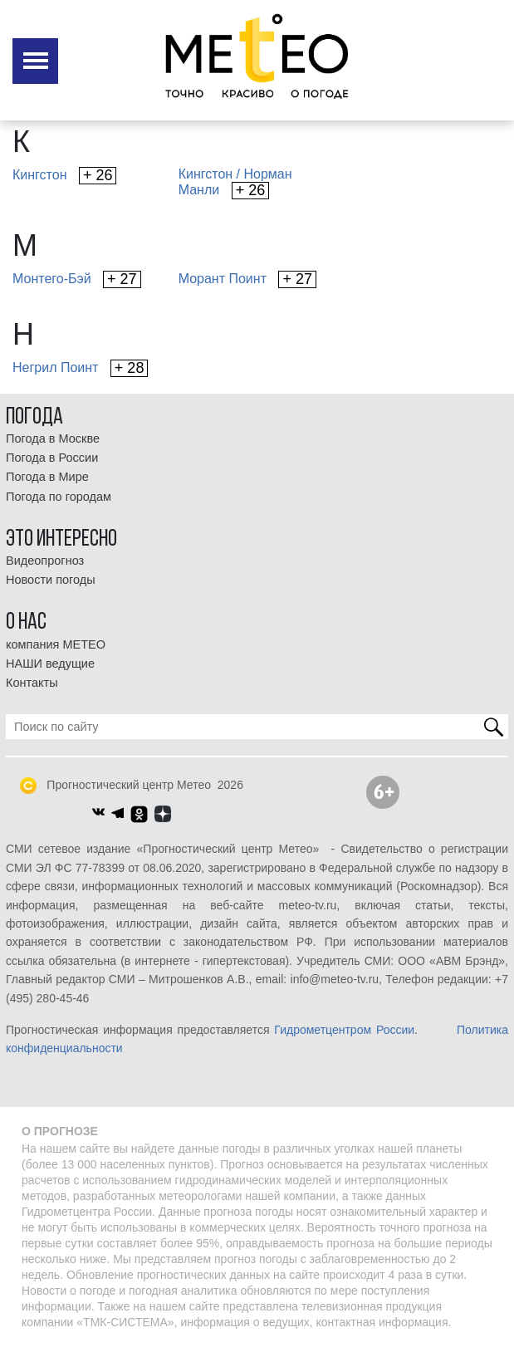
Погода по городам (58, 496)
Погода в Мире (47, 476)
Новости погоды (50, 579)
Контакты (32, 682)
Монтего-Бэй (76, 279)
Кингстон (64, 175)
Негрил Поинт (80, 368)
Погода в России (52, 457)
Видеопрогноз (45, 560)
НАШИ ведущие (50, 663)
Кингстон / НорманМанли (235, 183)
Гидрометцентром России (344, 1029)
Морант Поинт (247, 279)
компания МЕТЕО (55, 644)
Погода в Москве (53, 438)
